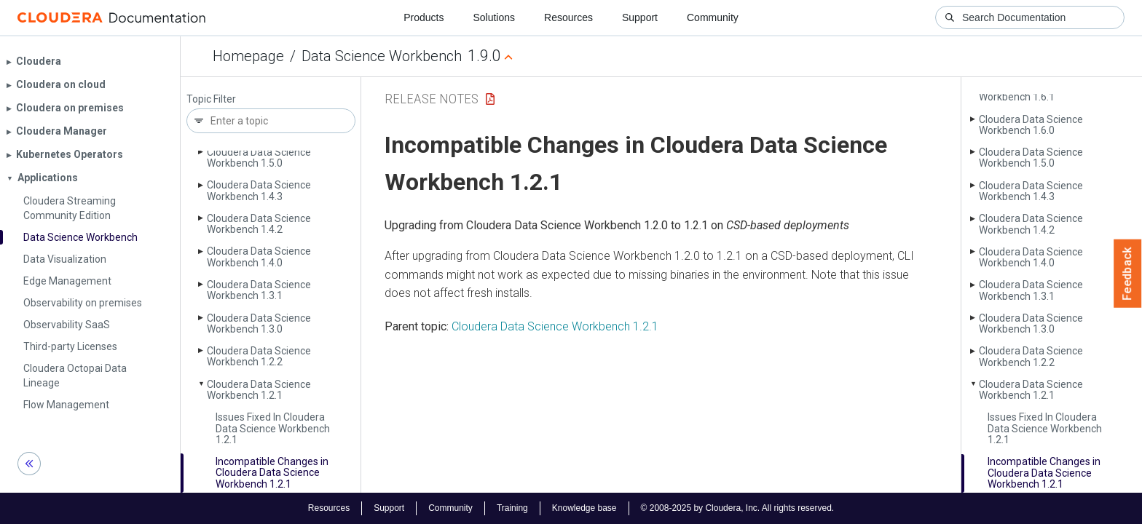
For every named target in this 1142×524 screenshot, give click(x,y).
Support (640, 17)
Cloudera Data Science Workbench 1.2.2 (259, 356)
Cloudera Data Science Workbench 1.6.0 (1031, 125)
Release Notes (432, 98)
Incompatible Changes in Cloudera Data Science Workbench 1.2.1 (272, 473)
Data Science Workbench (382, 56)
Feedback (1128, 274)
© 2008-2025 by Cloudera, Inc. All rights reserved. (738, 508)
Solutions (494, 17)
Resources (568, 17)
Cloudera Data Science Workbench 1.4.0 (259, 256)
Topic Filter (211, 99)
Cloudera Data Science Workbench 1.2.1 (259, 389)
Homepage (248, 56)
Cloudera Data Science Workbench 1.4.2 (259, 224)
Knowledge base (584, 508)
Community (713, 17)
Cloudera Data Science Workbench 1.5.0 (259, 157)
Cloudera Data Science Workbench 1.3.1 (259, 290)
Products (423, 17)
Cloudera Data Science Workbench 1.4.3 (259, 190)
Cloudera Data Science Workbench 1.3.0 (259, 323)
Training (512, 508)
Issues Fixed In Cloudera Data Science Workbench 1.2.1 (273, 428)
